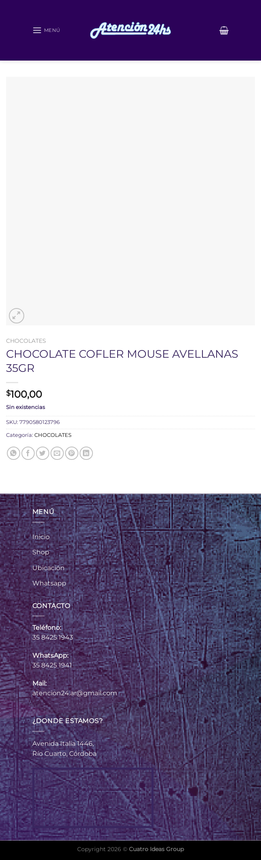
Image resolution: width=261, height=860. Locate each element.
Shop (40, 552)
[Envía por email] (57, 453)
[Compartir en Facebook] (28, 453)
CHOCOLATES (26, 341)
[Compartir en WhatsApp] (13, 453)
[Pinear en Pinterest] (71, 453)
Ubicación (48, 568)
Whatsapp (49, 583)
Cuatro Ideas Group (156, 849)
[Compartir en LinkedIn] (86, 453)
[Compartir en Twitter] (42, 453)
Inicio (41, 537)
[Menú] (47, 30)
